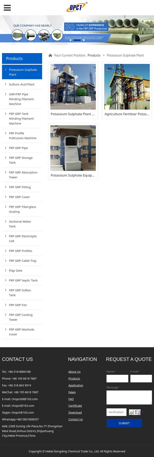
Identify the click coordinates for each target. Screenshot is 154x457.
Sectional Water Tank (20, 223)
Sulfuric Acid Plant (21, 84)
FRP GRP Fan (18, 305)
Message (113, 387)
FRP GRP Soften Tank (20, 292)
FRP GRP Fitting (20, 187)
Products (94, 55)
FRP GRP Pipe (18, 148)
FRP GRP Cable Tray (22, 261)
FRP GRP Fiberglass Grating (22, 209)
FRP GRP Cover (19, 197)
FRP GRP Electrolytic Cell (23, 238)
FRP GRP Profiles (20, 251)
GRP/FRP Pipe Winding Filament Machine (21, 99)
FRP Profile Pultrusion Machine (22, 135)
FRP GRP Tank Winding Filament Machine (21, 118)
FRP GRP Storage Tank (21, 160)
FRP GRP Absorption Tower (23, 174)
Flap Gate (15, 270)
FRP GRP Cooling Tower (20, 317)
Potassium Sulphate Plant (23, 72)
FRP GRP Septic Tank (23, 280)
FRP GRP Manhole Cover (21, 331)
